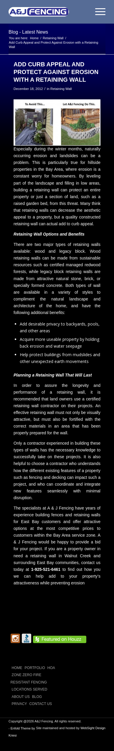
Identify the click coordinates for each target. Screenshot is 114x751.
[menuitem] (97, 12)
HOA (51, 668)
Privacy (19, 704)
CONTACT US (40, 704)
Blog (37, 697)
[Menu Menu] (97, 12)
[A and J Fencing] (47, 12)
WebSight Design (92, 728)
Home (17, 668)
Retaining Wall (61, 89)
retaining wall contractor (36, 405)
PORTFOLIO (35, 668)
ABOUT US (21, 697)
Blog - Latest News (28, 31)
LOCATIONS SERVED (29, 689)
